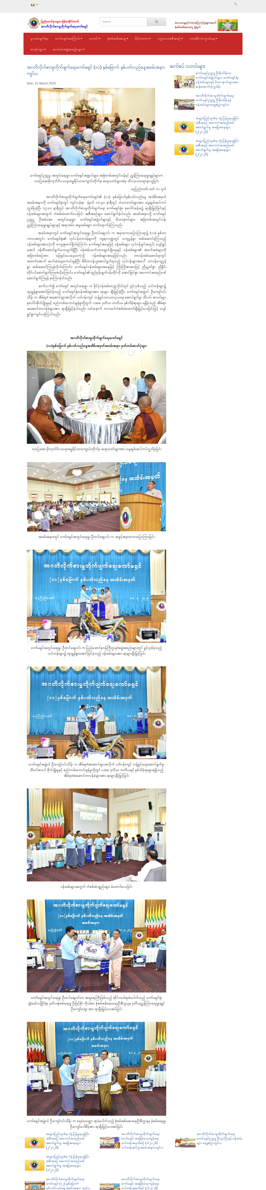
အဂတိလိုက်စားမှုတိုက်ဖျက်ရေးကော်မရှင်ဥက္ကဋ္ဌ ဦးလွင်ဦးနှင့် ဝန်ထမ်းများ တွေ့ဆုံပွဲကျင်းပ (220, 1138)
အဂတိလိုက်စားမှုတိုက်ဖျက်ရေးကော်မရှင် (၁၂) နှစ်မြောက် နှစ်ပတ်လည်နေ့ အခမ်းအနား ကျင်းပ (68, 1183)
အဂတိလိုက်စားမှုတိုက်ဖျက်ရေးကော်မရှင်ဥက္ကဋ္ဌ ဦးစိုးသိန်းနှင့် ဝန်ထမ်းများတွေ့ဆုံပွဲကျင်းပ (215, 100)
